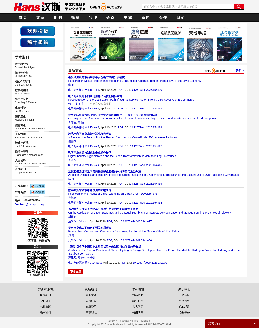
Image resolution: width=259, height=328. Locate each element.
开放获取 (184, 295)
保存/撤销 (185, 306)
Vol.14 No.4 (81, 221)
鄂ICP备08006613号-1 (159, 324)
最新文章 (91, 295)
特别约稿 (137, 312)
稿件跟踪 (137, 300)
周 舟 (71, 235)
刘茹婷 (72, 216)
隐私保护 (184, 312)
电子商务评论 (76, 89)
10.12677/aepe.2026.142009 (150, 262)
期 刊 (58, 17)
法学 (71, 221)
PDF (120, 89)
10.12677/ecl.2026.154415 (146, 183)
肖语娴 (72, 160)
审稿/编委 (91, 312)
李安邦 (91, 257)
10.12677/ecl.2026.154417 (146, 146)
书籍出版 (45, 306)
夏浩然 (82, 257)
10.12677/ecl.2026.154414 (146, 202)
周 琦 (81, 122)
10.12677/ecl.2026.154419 (146, 108)
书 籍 (128, 17)
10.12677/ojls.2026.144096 (135, 240)
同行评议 (91, 300)
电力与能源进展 (77, 262)
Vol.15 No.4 (92, 89)
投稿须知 (137, 295)
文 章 (40, 17)
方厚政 (72, 122)
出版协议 (184, 300)
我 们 (180, 17)
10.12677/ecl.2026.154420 (146, 89)
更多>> (240, 70)
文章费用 (91, 306)
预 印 (93, 17)
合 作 (163, 17)
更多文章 (75, 271)
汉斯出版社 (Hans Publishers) (135, 321)
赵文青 (80, 103)
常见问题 (137, 306)
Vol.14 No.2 (95, 262)
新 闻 (145, 17)
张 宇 (71, 103)
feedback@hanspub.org (29, 204)
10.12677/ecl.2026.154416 (146, 165)
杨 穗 (71, 178)
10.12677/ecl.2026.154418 (146, 127)
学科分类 (45, 300)
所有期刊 (45, 295)
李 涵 (71, 84)
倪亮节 (72, 141)
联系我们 (45, 312)
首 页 (23, 17)
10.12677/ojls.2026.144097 (135, 221)
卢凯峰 (72, 197)
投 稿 (75, 17)
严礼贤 (72, 257)
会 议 (110, 17)
